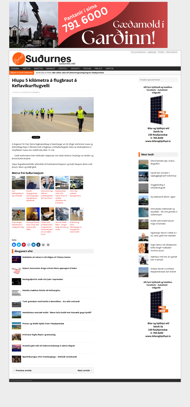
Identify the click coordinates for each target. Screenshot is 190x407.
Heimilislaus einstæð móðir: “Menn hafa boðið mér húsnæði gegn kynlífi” (57, 312)
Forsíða (15, 68)
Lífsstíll (63, 68)
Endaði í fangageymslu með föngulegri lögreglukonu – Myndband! (32, 196)
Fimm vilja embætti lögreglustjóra (75, 193)
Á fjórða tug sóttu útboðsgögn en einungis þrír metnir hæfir (76, 227)
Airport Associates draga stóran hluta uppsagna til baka (49, 268)
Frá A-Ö (98, 68)
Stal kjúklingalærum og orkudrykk (18, 193)
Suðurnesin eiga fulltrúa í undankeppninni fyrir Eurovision (47, 194)
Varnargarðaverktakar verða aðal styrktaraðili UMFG (32, 226)
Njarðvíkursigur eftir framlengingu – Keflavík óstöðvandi (49, 356)
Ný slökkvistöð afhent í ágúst (163, 197)
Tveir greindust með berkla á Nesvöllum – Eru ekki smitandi (51, 301)
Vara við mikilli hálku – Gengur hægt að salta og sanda (61, 226)
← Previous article (22, 370)
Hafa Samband (171, 52)
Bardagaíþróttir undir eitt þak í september (42, 279)
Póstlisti (161, 52)
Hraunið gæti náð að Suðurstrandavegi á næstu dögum (48, 345)
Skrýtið (109, 68)
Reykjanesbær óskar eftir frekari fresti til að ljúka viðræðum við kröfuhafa (61, 197)
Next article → (85, 370)
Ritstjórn (36, 92)
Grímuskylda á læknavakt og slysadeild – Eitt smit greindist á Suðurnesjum (164, 212)
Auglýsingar (152, 52)
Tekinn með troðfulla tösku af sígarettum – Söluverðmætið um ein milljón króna (47, 228)
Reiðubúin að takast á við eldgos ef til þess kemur (46, 257)
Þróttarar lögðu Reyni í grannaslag (39, 334)
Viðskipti (75, 68)
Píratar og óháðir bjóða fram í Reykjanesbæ (43, 323)
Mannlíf (50, 68)
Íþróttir (38, 68)
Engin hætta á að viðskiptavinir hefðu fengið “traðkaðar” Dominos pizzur (164, 247)
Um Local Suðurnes (138, 52)
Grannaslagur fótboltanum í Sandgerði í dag (18, 224)
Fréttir (26, 68)
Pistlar (87, 68)
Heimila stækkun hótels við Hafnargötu (41, 290)
